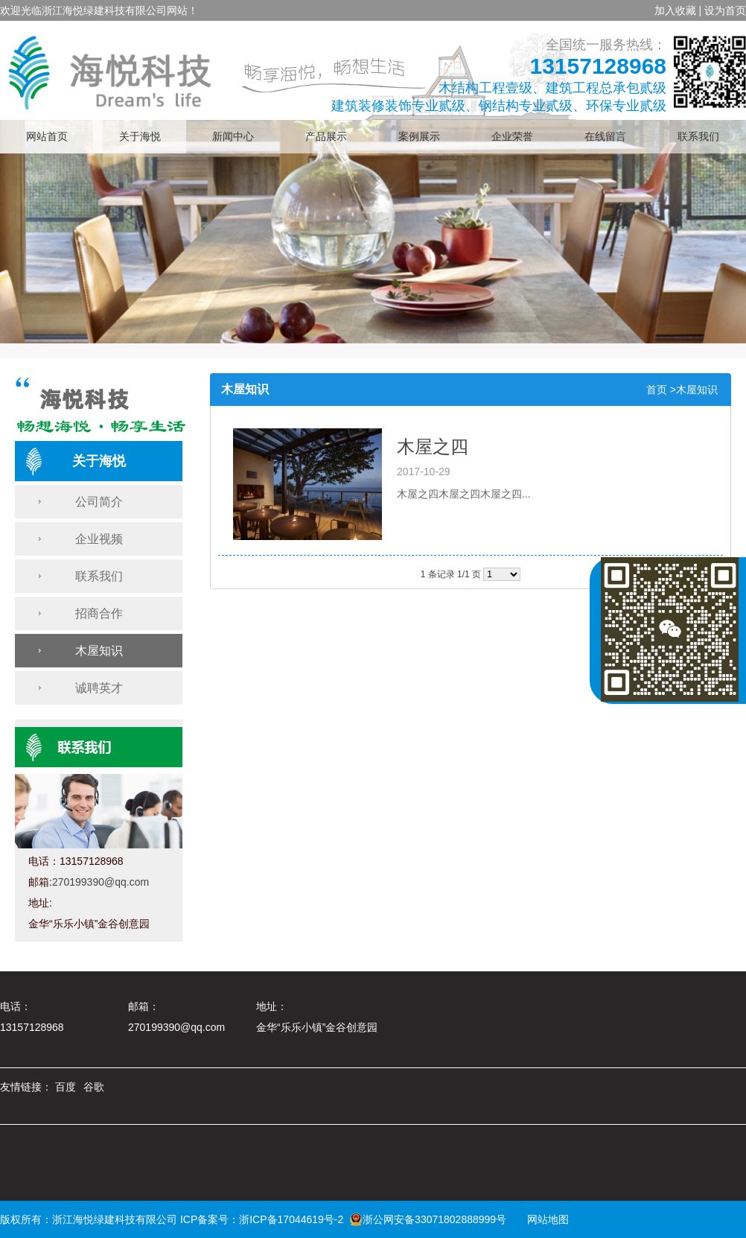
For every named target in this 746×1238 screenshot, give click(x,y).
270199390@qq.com (100, 882)
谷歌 (93, 1087)
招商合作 (99, 613)
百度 (65, 1087)
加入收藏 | (678, 10)
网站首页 (47, 136)
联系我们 (698, 136)
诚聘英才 (99, 688)
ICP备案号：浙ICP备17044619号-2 (261, 1219)
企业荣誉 (512, 136)
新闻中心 (233, 136)
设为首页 (725, 10)
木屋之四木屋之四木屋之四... (464, 494)
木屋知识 (99, 650)
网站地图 (543, 1219)
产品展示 (326, 136)
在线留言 (605, 136)
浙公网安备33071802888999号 (427, 1219)
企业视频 (99, 539)
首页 (656, 390)
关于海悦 (140, 136)
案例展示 (419, 136)
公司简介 (99, 501)
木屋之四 (432, 447)
